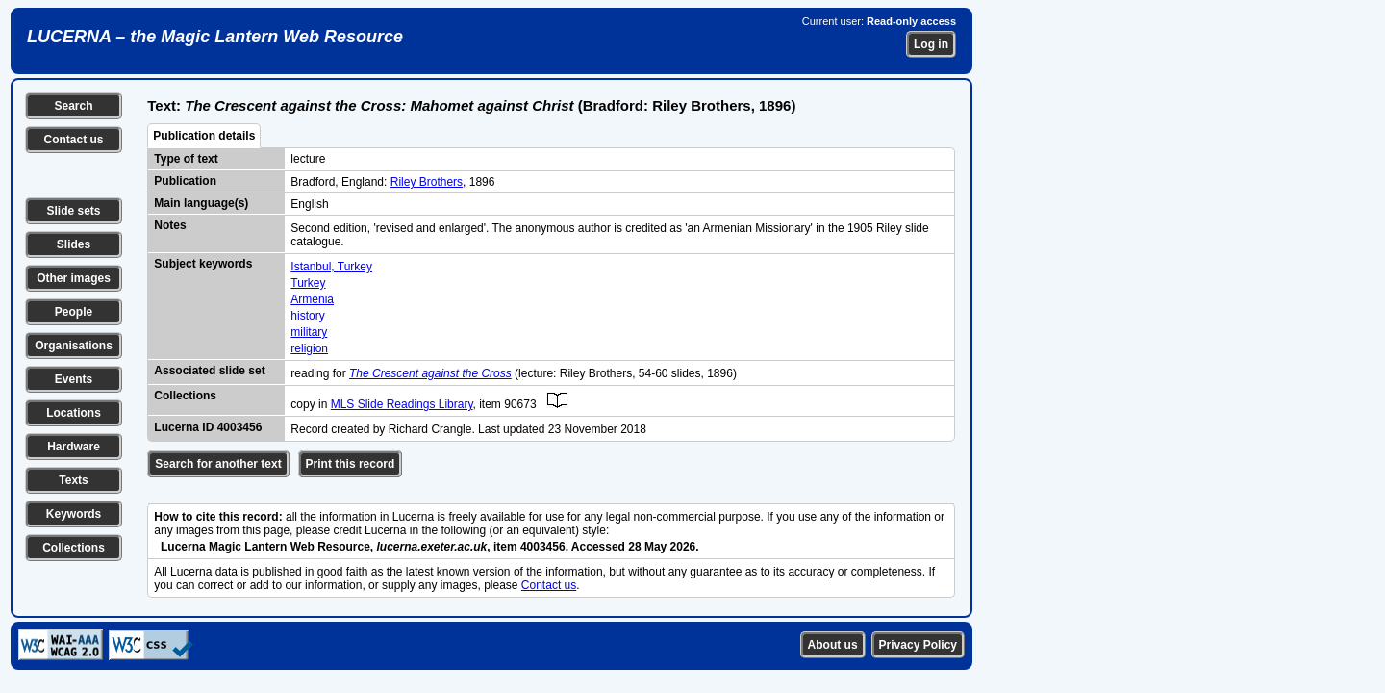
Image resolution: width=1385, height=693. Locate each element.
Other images (74, 278)
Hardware (73, 446)
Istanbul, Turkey (331, 266)
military (308, 332)
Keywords (73, 514)
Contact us (73, 139)
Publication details (204, 135)
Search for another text (218, 464)
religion (309, 348)
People (73, 312)
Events (73, 379)
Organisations (74, 345)
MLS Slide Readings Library (402, 404)
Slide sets (73, 211)
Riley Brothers (426, 182)
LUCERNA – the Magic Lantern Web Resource (215, 36)
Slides (73, 244)
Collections (73, 547)
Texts (73, 480)
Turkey (307, 283)
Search (73, 106)
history (307, 315)
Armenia (312, 299)
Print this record (350, 464)
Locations (73, 413)
